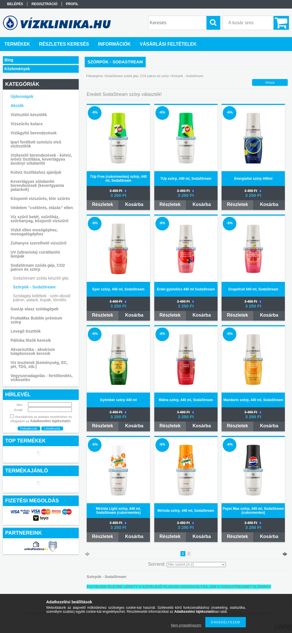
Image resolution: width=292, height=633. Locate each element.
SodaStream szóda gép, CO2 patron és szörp (137, 76)
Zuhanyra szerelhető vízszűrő (38, 243)
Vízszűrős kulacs (27, 124)
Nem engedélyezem (186, 625)
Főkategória (94, 76)
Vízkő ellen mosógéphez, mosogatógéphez (34, 232)
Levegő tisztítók (26, 331)
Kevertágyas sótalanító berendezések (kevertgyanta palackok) (37, 185)
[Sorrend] (196, 564)
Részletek (102, 204)
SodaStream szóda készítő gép (41, 278)
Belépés (15, 4)
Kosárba (134, 204)
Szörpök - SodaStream (34, 287)
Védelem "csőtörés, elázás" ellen (42, 207)
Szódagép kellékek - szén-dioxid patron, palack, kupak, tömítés (41, 298)
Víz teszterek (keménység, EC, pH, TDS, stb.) (39, 364)
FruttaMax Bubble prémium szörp (36, 320)
